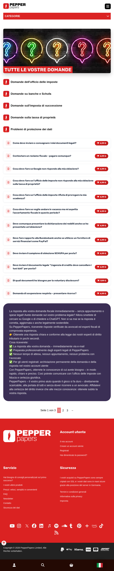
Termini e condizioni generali (73, 492)
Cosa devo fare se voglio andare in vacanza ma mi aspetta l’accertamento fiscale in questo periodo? (46, 212)
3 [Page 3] (67, 411)
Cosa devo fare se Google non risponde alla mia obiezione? (47, 169)
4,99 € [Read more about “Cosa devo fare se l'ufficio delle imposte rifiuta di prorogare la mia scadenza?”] (103, 197)
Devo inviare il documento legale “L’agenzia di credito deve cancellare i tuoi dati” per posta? (47, 268)
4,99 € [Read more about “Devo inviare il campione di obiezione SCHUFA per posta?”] (103, 254)
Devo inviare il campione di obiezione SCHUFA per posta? (46, 254)
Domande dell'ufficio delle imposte (30, 82)
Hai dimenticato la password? (73, 455)
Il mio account (66, 441)
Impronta (64, 501)
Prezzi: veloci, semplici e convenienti (20, 489)
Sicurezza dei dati (11, 507)
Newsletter (8, 498)
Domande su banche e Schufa (27, 94)
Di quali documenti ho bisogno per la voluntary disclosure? (47, 282)
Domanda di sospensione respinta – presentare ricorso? (45, 295)
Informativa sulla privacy (71, 496)
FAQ (5, 494)
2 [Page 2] (63, 411)
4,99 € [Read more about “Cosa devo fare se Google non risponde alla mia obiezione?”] (103, 169)
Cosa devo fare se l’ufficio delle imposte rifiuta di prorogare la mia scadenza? (51, 197)
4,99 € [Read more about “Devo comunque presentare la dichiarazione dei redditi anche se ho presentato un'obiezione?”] (103, 226)
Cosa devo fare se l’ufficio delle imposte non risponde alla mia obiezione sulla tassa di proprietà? (49, 183)
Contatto (7, 503)
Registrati (64, 451)
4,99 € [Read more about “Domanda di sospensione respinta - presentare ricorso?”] (103, 295)
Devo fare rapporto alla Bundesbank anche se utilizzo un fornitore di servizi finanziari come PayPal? (52, 241)
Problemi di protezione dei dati (27, 129)
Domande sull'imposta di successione (32, 106)
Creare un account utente (71, 446)
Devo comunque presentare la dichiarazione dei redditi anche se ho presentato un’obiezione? (52, 226)
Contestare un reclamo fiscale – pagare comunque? (43, 156)
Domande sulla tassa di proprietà (29, 117)
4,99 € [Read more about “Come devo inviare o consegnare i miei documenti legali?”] (103, 143)
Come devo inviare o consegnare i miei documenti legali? (46, 143)
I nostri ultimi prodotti (12, 485)
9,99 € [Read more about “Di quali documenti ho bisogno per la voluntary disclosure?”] (103, 282)
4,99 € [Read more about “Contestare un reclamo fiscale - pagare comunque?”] (103, 156)
